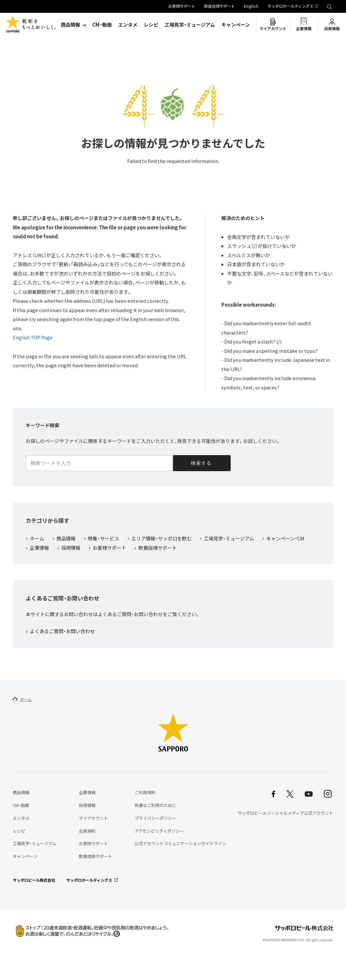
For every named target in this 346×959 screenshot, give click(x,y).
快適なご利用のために (155, 805)
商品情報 (70, 24)
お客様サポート (181, 6)
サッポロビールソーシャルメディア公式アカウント (285, 813)
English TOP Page (33, 337)
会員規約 (87, 831)
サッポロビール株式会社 (34, 880)
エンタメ (127, 24)
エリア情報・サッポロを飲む (161, 539)
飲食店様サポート (219, 6)
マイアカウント (273, 28)
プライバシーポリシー (155, 818)
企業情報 (303, 28)
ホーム (37, 539)
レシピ (151, 24)
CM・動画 (102, 24)
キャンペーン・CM (285, 539)
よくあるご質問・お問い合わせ (62, 631)
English (251, 6)
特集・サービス (103, 539)
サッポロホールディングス (290, 6)
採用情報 (332, 28)
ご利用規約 (145, 792)
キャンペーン (235, 24)
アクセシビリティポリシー (159, 831)
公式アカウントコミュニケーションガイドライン (180, 843)
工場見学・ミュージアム (190, 24)
